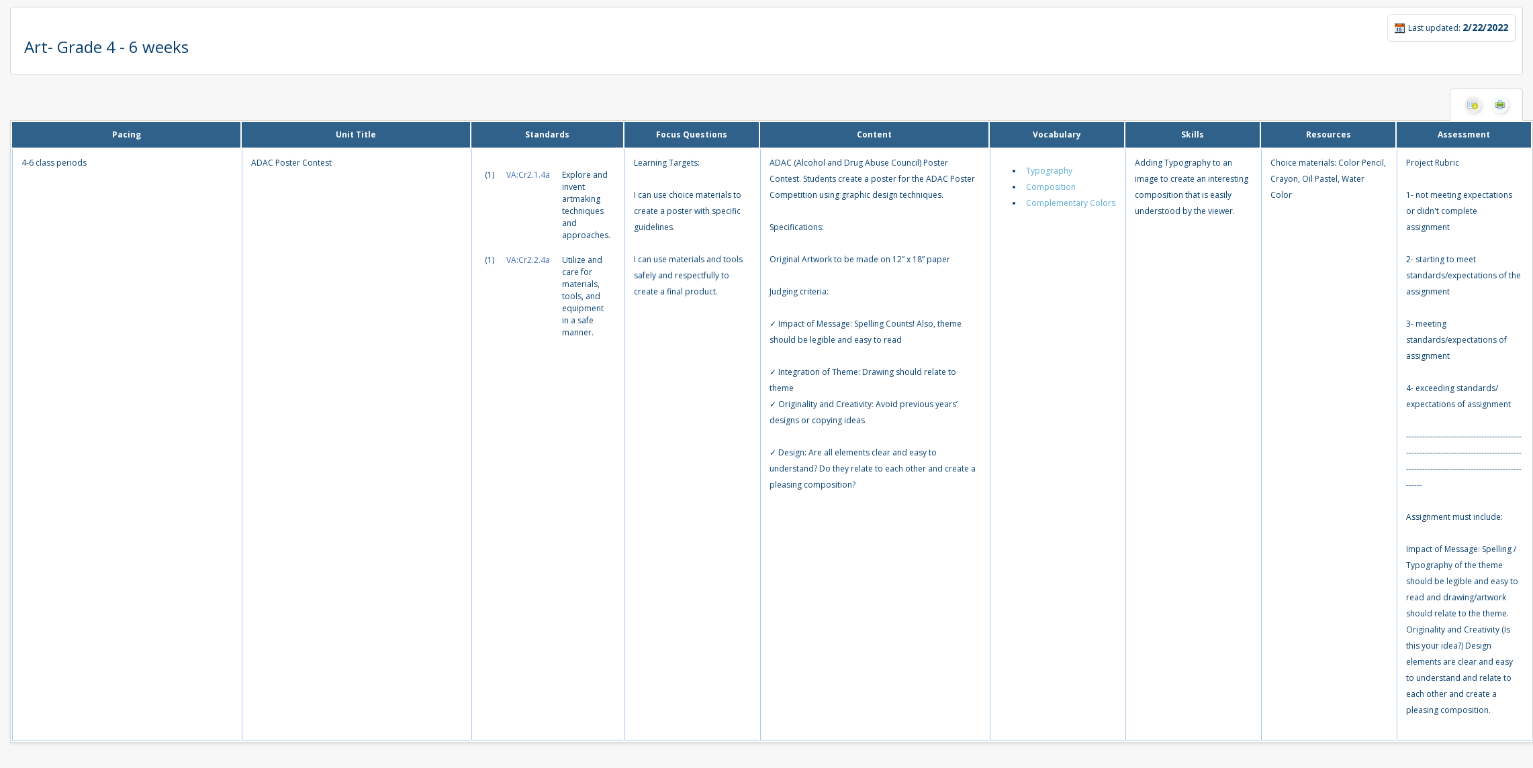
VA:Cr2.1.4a (528, 174)
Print (1500, 104)
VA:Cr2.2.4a (528, 260)
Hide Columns (1472, 104)
